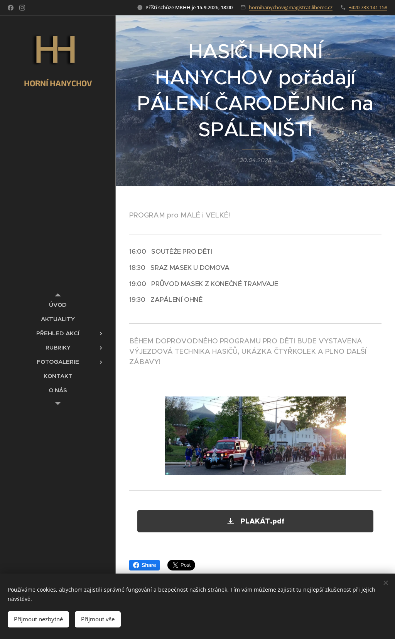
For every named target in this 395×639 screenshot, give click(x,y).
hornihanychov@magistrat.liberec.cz (291, 7)
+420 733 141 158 (368, 7)
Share (144, 565)
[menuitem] (57, 304)
